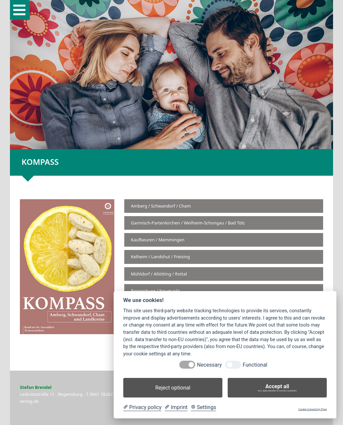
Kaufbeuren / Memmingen (157, 240)
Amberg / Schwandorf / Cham (161, 206)
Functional (255, 365)
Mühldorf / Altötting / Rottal (159, 274)
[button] (20, 10)
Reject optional (172, 388)
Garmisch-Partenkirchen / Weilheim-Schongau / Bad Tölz (188, 223)
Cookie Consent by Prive (312, 409)
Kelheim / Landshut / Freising (160, 257)
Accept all (277, 388)
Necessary (209, 365)
